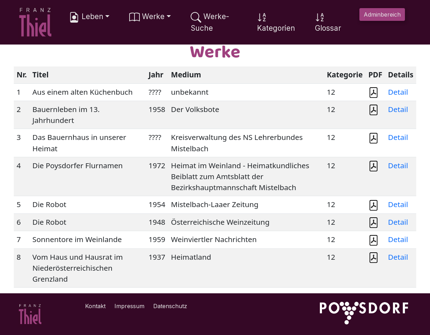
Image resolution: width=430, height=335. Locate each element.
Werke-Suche (210, 22)
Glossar (328, 22)
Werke (147, 17)
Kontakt (95, 306)
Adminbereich (382, 14)
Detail (398, 92)
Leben (86, 17)
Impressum (129, 306)
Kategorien (276, 22)
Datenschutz (170, 306)
